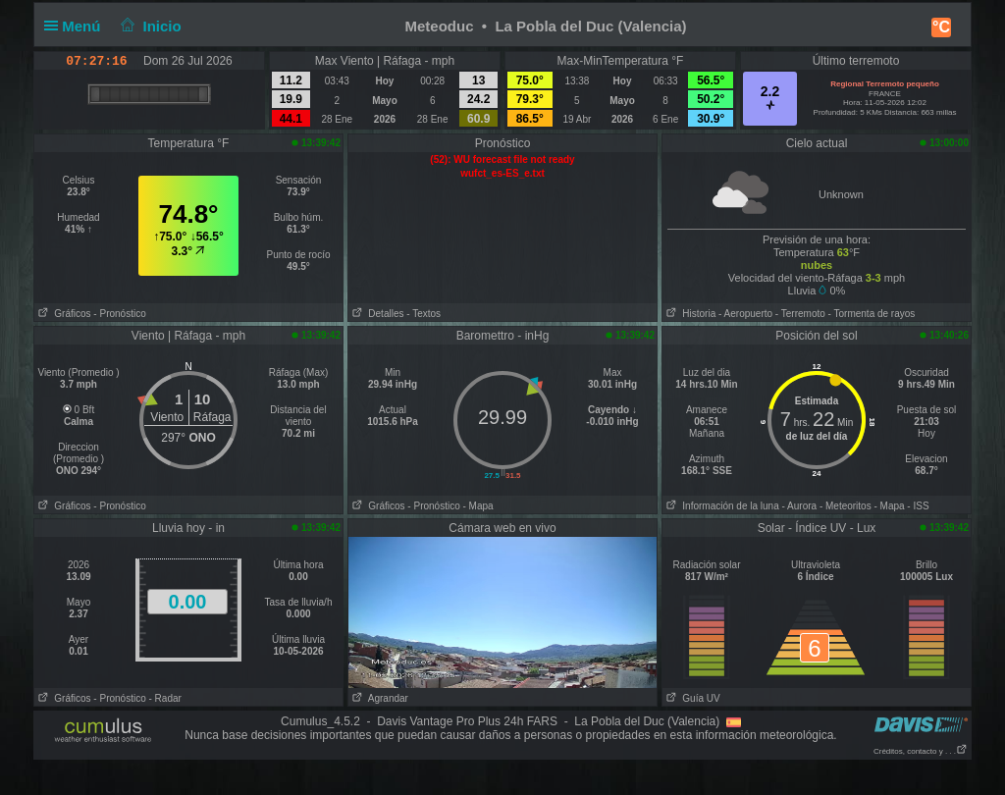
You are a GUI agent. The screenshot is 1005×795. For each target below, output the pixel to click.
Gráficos (62, 313)
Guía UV (691, 698)
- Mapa (478, 506)
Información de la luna (720, 506)
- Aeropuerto (745, 313)
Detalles (375, 313)
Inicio (149, 26)
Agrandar (378, 698)
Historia (688, 313)
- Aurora (800, 506)
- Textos (423, 313)
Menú (76, 26)
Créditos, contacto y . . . (920, 751)
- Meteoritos (846, 506)
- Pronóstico (119, 313)
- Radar (165, 698)
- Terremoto (800, 313)
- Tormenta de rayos (872, 313)
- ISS (917, 506)
